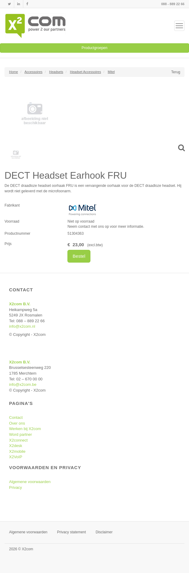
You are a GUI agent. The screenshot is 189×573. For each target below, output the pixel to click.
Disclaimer (104, 532)
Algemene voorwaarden (30, 481)
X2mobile (17, 451)
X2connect (18, 440)
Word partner (20, 434)
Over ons (17, 423)
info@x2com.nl (22, 326)
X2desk (15, 445)
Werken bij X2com (25, 428)
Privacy (15, 487)
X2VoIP (15, 457)
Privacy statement (71, 532)
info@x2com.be (23, 384)
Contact (16, 417)
